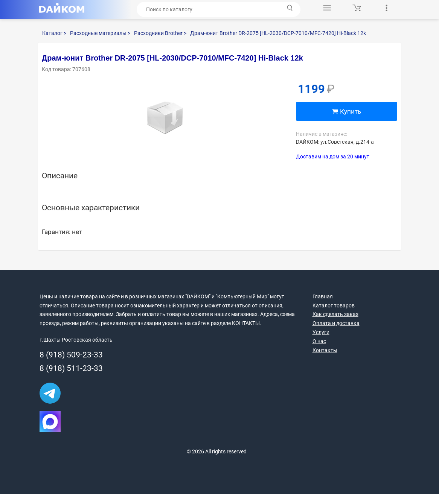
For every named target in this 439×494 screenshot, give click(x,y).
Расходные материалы (100, 33)
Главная (322, 296)
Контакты (324, 350)
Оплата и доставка (336, 323)
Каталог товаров (333, 305)
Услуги (320, 332)
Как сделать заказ (335, 314)
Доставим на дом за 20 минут (332, 157)
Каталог (54, 33)
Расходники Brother (160, 33)
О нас (319, 341)
